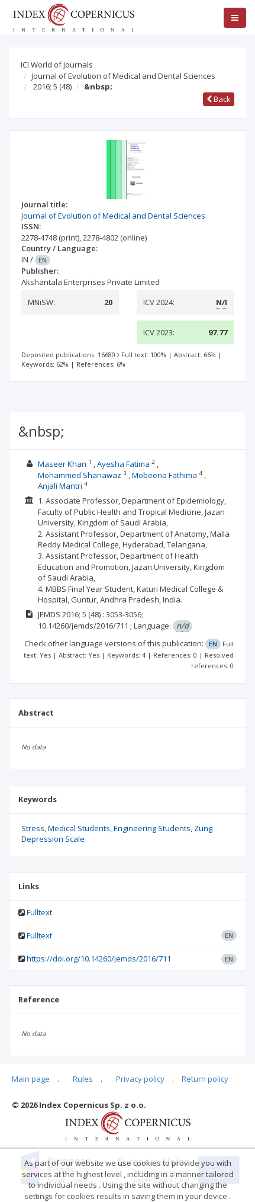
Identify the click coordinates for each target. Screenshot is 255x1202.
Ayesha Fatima (124, 464)
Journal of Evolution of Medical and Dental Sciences (123, 75)
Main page (31, 1078)
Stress (32, 828)
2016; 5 (52, 86)
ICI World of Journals (57, 64)
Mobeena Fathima (165, 475)
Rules (83, 1078)
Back (218, 99)
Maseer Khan (63, 464)
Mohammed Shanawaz (80, 475)
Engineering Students (152, 828)
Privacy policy (140, 1078)
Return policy (205, 1078)
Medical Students (79, 828)
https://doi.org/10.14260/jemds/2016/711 (99, 958)
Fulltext (39, 912)
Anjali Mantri (61, 485)
